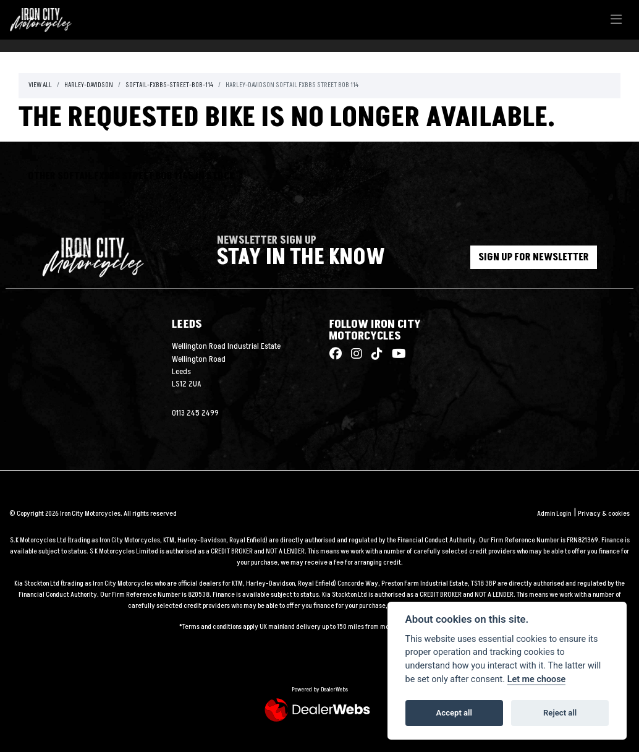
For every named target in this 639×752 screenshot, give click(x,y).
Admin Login (554, 513)
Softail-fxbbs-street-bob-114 (169, 85)
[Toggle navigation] (616, 20)
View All (40, 85)
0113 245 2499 (195, 413)
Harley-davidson (88, 85)
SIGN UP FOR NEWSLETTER (534, 257)
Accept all (454, 712)
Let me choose (536, 679)
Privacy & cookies (604, 513)
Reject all (560, 712)
